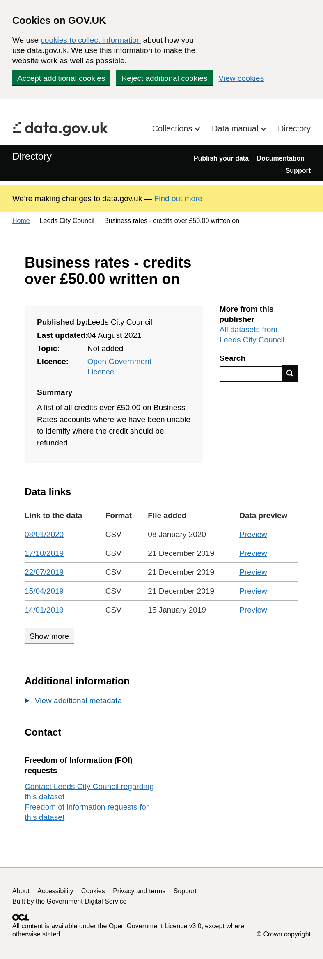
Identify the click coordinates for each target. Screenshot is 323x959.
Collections (173, 128)
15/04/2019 (44, 591)
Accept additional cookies (61, 78)
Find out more (178, 198)
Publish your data (221, 158)
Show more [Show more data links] (49, 636)
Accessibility (55, 891)
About (21, 891)
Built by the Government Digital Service (69, 901)
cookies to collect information (91, 40)
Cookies (93, 891)
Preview (253, 534)
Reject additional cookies (164, 78)
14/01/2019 (44, 610)
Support (298, 170)
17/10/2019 (44, 553)
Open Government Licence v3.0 (155, 925)
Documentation (281, 158)
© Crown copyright (284, 934)
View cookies (241, 78)
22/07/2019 (44, 572)
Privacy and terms (139, 891)
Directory (294, 128)
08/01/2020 (44, 534)
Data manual (236, 128)
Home (21, 220)
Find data (290, 373)
